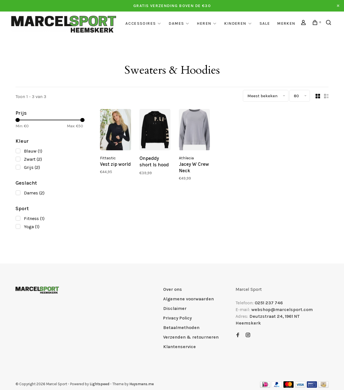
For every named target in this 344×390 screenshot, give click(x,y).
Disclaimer (175, 308)
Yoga (31, 226)
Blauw (33, 151)
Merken (286, 23)
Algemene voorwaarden (188, 298)
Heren (204, 23)
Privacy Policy (177, 318)
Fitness (34, 218)
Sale (264, 23)
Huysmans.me (141, 384)
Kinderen (235, 23)
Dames (176, 23)
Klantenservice (179, 346)
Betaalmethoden (181, 327)
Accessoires (140, 23)
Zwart (33, 159)
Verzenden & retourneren (191, 337)
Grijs (32, 167)
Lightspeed (99, 384)
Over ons (172, 289)
